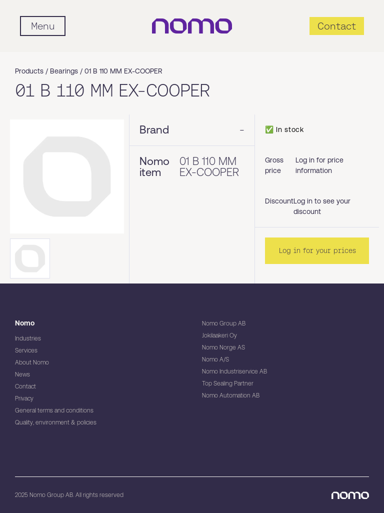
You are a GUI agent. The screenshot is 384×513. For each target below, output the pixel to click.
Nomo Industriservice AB (234, 371)
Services (26, 350)
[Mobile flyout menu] (43, 26)
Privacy (24, 398)
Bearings (64, 71)
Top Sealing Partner (228, 383)
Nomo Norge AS (223, 347)
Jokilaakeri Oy (219, 335)
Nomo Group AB (224, 323)
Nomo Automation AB (231, 395)
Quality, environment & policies (55, 422)
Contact (25, 386)
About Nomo (32, 362)
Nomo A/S (215, 359)
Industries (28, 338)
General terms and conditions (54, 410)
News (22, 374)
